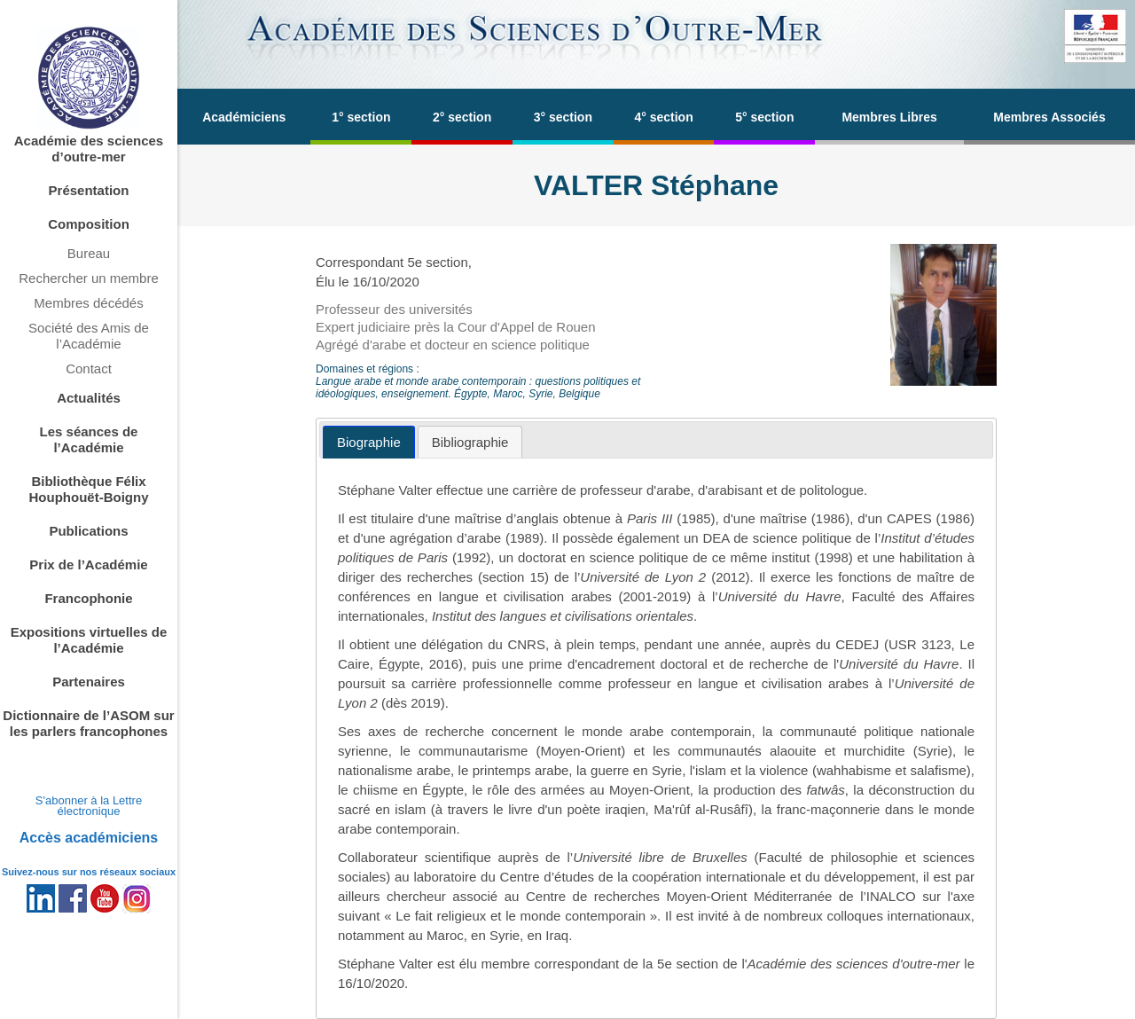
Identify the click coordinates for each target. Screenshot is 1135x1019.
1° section (361, 117)
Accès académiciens (89, 837)
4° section (663, 117)
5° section (764, 117)
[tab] (369, 442)
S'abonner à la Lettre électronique (88, 806)
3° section (563, 117)
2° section (462, 117)
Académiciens (244, 117)
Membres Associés (1049, 117)
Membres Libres (888, 117)
